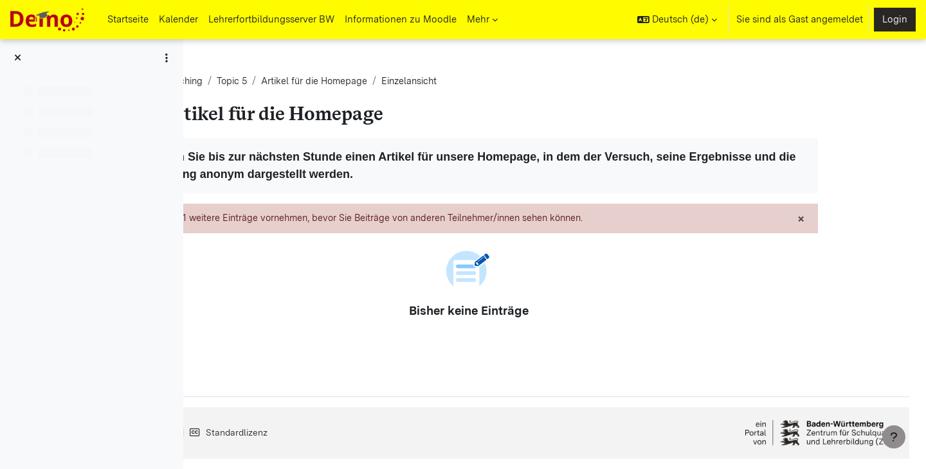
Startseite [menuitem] (128, 19)
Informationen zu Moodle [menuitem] (401, 19)
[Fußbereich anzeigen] (893, 436)
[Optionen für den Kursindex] (166, 57)
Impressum (250, 432)
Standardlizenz (417, 432)
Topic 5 (395, 81)
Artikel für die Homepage (481, 81)
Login (894, 19)
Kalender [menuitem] (178, 19)
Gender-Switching (324, 81)
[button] (677, 19)
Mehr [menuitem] (478, 19)
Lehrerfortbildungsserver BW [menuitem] (271, 19)
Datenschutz (328, 432)
